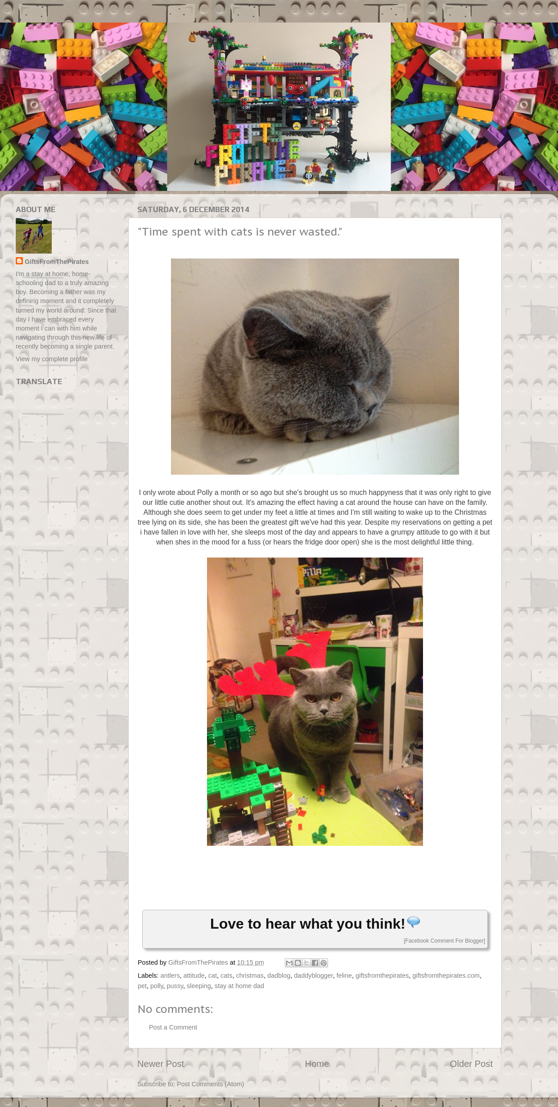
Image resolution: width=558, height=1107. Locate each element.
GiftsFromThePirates (57, 261)
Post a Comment (173, 1027)
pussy (175, 985)
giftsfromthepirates (382, 975)
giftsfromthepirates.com (446, 975)
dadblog (278, 975)
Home (317, 1064)
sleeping (199, 985)
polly (156, 985)
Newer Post (160, 1064)
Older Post (471, 1064)
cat (212, 975)
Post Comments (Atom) (210, 1084)
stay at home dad (239, 985)
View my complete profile (52, 359)
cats (226, 975)
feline (344, 975)
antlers (170, 975)
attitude (194, 975)
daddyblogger (313, 975)
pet (142, 985)
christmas (250, 975)
